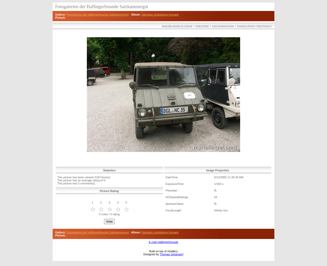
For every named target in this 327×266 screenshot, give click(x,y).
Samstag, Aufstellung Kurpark (160, 14)
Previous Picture (246, 26)
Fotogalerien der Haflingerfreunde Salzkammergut (97, 14)
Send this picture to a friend (177, 26)
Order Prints (202, 26)
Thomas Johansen (171, 254)
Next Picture (264, 26)
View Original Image (223, 26)
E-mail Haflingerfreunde (163, 242)
